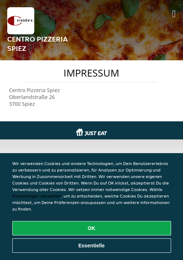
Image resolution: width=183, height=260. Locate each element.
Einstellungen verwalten (36, 196)
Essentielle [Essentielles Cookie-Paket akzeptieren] (91, 245)
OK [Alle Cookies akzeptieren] (91, 228)
